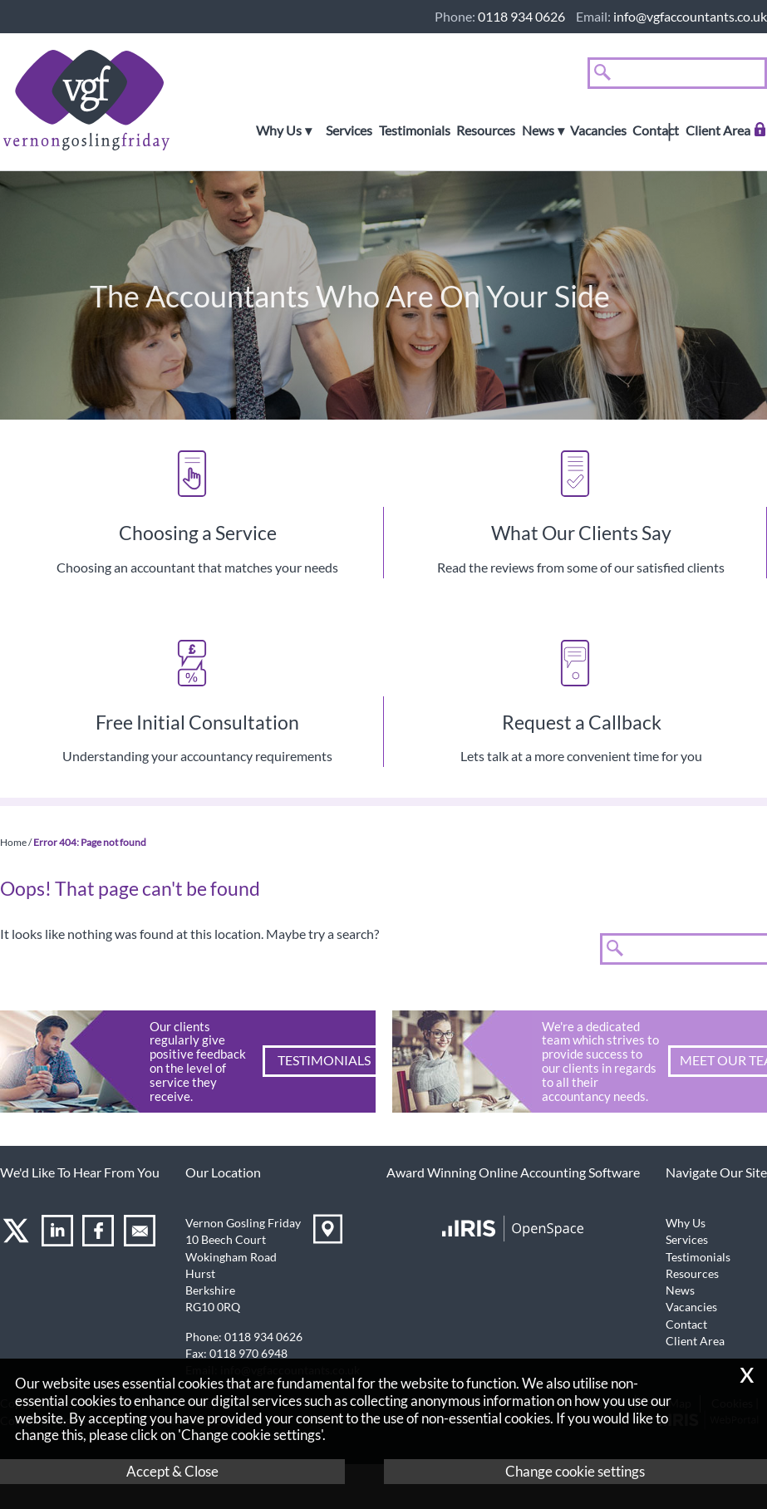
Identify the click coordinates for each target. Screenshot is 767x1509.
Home (13, 842)
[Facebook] (100, 1233)
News (538, 130)
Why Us (279, 130)
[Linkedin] (59, 1233)
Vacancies (598, 130)
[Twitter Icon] (18, 1233)
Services (349, 130)
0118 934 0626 (521, 16)
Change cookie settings (575, 1471)
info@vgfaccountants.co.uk (690, 16)
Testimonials (414, 130)
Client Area (718, 130)
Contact (655, 130)
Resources (485, 130)
